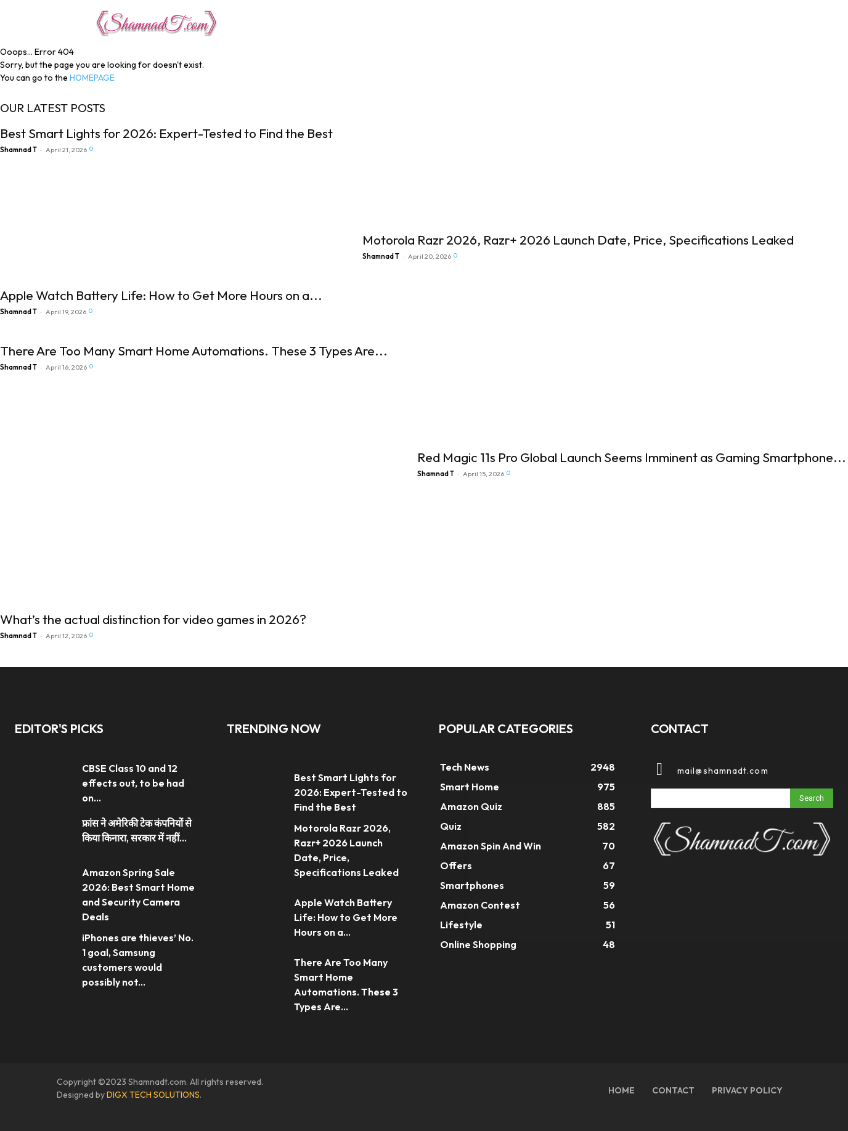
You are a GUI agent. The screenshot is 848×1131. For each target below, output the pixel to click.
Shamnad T (18, 149)
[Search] (811, 798)
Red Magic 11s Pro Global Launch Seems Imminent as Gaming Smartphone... (631, 457)
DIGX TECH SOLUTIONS (153, 1094)
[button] (738, 21)
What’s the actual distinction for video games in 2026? (153, 619)
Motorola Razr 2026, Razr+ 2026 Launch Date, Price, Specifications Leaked (578, 240)
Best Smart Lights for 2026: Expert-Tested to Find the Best (166, 133)
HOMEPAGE (92, 77)
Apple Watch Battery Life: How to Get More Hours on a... (161, 295)
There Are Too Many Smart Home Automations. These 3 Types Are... (194, 351)
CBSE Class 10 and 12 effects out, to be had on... (133, 783)
